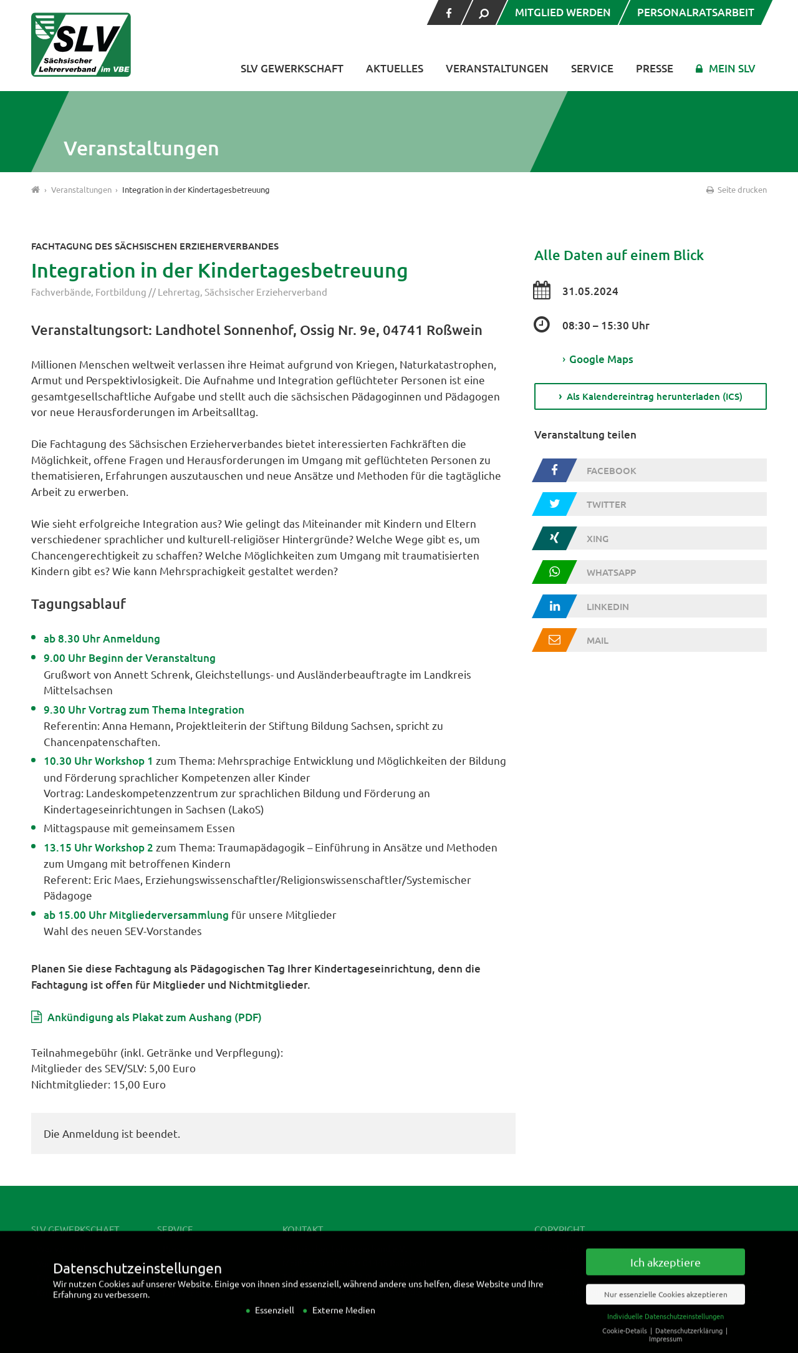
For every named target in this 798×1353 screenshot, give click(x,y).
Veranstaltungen (497, 68)
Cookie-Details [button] (625, 1342)
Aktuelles (394, 68)
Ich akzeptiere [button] (665, 1273)
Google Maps (597, 359)
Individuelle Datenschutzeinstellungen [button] (665, 1327)
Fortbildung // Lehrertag (147, 292)
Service (592, 68)
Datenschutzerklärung (689, 1342)
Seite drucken (735, 189)
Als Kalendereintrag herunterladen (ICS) (655, 396)
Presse (654, 68)
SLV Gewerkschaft (292, 68)
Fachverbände (61, 292)
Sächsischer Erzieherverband (265, 292)
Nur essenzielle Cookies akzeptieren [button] (666, 1306)
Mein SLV (732, 68)
